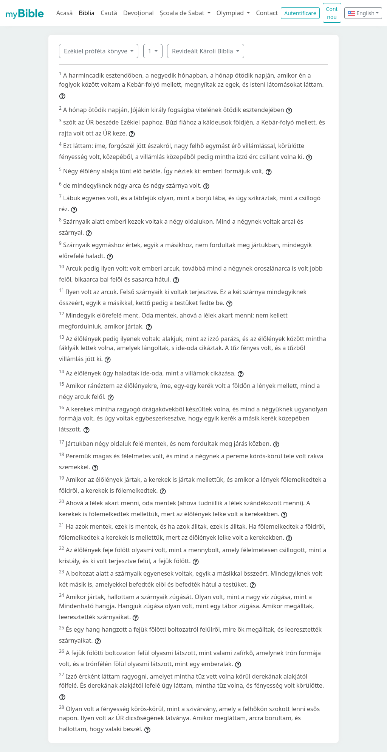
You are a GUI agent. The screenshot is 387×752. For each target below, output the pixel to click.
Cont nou (332, 12)
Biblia (87, 13)
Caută (109, 13)
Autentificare (300, 13)
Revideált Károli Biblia (203, 51)
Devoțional (138, 13)
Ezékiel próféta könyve (96, 51)
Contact (267, 13)
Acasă (64, 13)
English (361, 13)
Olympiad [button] (231, 13)
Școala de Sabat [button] (183, 13)
